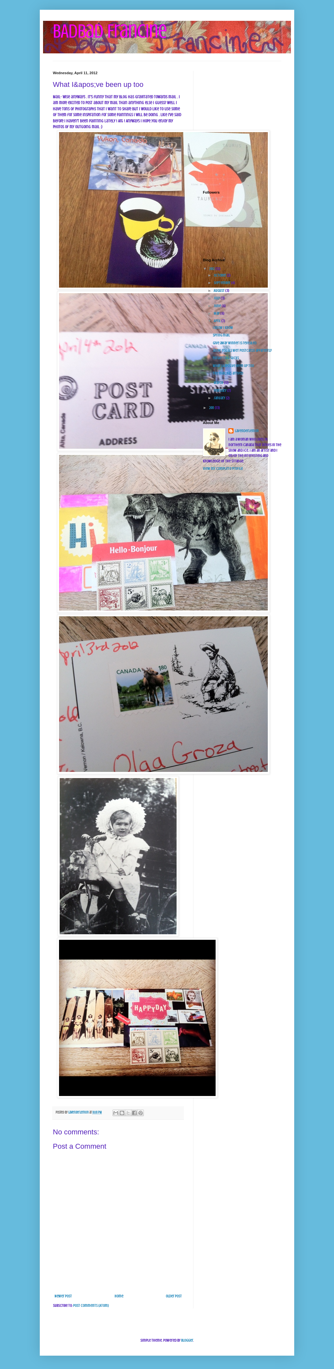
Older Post (174, 1296)
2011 (212, 407)
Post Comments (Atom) (91, 1305)
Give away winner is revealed (234, 343)
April (217, 321)
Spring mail (221, 335)
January (220, 398)
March (219, 382)
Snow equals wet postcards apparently (242, 350)
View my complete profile (223, 468)
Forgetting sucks (226, 358)
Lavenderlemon (247, 431)
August (219, 290)
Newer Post (63, 1296)
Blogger (187, 1340)
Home (118, 1296)
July (217, 298)
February (220, 390)
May (217, 313)
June (217, 306)
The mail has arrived (228, 373)
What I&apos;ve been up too (233, 365)
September (222, 283)
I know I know (223, 327)
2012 (212, 269)
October (220, 275)
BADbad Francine (110, 31)
